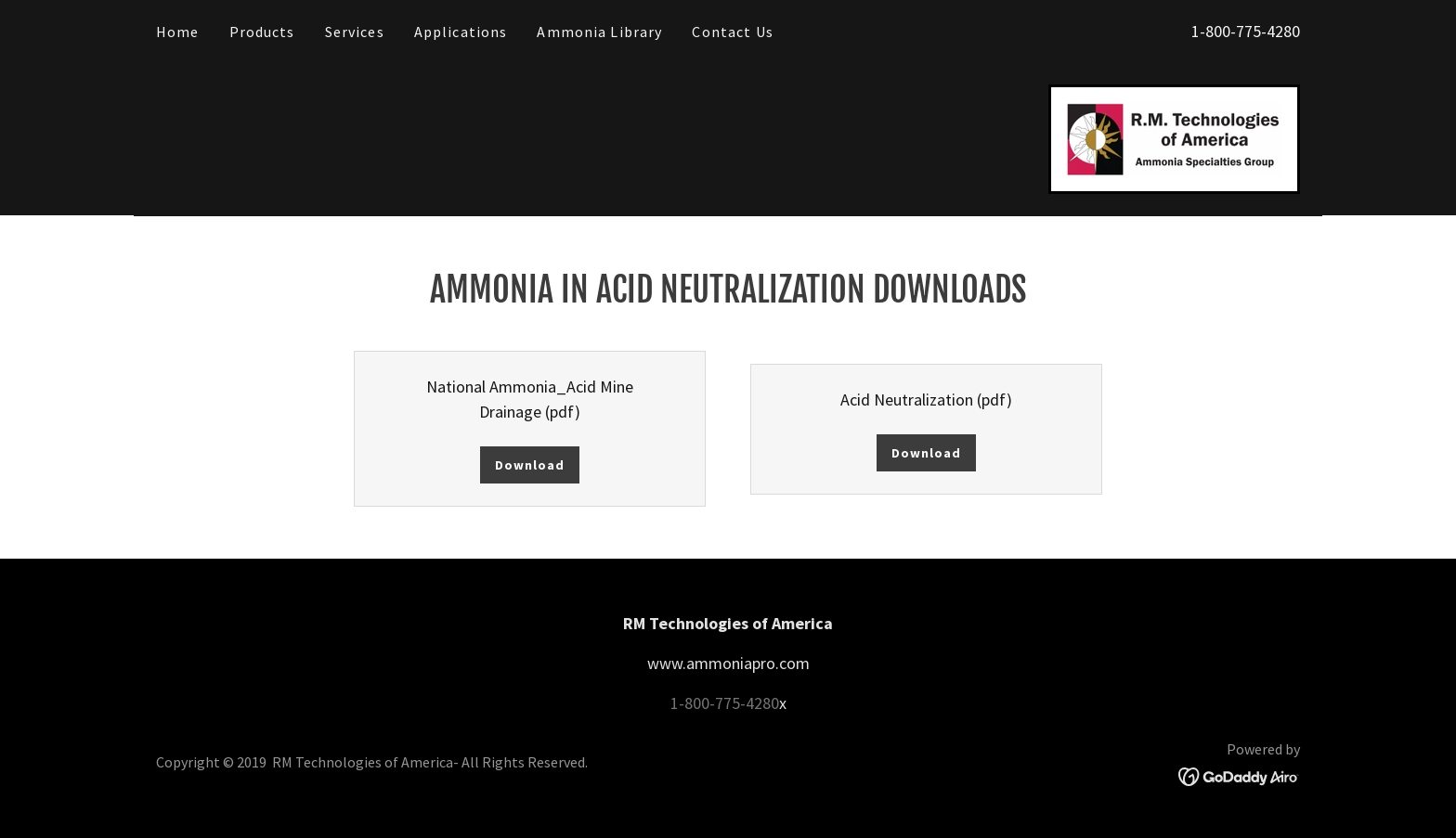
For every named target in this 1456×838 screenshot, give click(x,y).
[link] (1174, 137)
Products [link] (262, 31)
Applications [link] (461, 31)
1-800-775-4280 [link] (1245, 31)
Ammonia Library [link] (599, 31)
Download (530, 465)
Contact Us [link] (732, 31)
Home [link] (178, 31)
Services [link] (354, 31)
